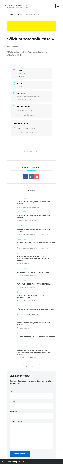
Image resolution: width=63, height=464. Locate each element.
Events (19, 14)
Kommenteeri (16, 422)
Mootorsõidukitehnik (27, 115)
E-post (13, 402)
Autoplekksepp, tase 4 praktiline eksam (36, 243)
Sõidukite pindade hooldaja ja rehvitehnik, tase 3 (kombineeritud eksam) (33, 258)
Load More (31, 366)
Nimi (12, 392)
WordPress (22, 461)
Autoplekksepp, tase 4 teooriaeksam (34, 284)
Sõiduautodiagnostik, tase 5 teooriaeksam (30, 297)
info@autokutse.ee (31, 132)
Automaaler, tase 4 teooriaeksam (33, 272)
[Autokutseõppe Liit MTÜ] (17, 6)
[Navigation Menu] (58, 6)
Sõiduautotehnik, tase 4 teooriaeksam (35, 309)
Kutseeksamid (24, 111)
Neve (4, 461)
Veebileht (13, 412)
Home (12, 14)
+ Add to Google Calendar (32, 151)
